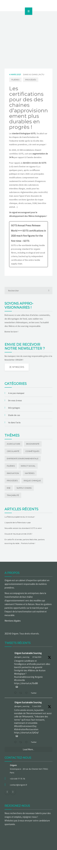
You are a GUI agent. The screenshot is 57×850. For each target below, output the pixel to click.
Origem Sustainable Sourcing (28, 653)
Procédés (30, 79)
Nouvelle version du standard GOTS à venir (23, 528)
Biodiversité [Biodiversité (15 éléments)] (32, 444)
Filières (15, 79)
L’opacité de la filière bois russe (18, 522)
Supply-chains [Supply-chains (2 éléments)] (24, 488)
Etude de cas (14, 415)
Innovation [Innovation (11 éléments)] (13, 473)
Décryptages (14, 407)
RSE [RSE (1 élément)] (8, 488)
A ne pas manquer (16, 393)
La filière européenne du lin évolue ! (20, 517)
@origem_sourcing (21, 657)
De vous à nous (15, 400)
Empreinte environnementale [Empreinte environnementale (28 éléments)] (22, 458)
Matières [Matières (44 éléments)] (29, 473)
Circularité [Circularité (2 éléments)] (13, 451)
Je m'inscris (16, 367)
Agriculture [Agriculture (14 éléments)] (13, 444)
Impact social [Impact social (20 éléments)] (28, 466)
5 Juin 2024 (36, 706)
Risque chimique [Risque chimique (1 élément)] (32, 480)
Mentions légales (13, 620)
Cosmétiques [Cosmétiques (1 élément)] (32, 451)
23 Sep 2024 (36, 657)
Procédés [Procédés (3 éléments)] (12, 480)
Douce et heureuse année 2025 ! (18, 534)
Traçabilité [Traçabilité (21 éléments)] (13, 495)
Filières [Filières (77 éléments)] (11, 466)
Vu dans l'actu (36, 74)
